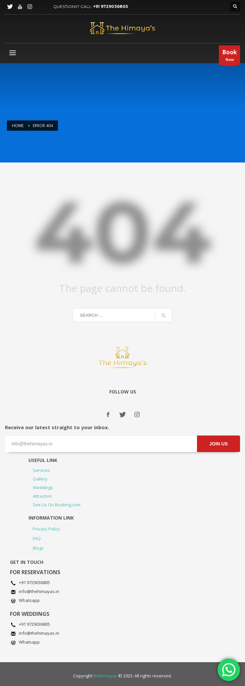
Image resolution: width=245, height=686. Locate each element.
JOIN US (218, 443)
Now (229, 56)
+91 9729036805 (110, 6)
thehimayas (105, 676)
